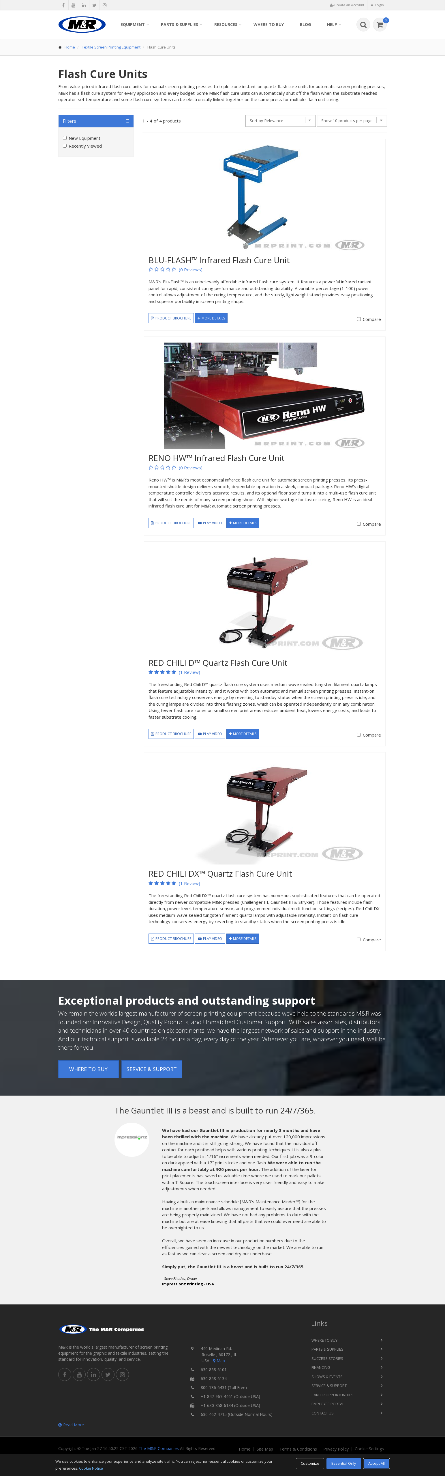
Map (218, 1360)
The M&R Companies (159, 1448)
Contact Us (322, 1413)
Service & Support (152, 1069)
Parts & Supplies (179, 24)
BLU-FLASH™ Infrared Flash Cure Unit (219, 259)
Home (70, 47)
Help (332, 24)
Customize (310, 1463)
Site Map (265, 1449)
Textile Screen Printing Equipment (111, 47)
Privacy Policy (336, 1449)
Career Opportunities (332, 1394)
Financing (320, 1367)
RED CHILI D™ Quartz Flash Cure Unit (218, 662)
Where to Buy (269, 24)
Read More (71, 1424)
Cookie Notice (91, 1468)
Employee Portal (327, 1403)
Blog (305, 24)
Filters (69, 121)
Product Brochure (171, 318)
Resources (225, 24)
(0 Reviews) (190, 269)
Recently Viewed (85, 146)
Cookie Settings (369, 1449)
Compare (372, 319)
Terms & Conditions (298, 1449)
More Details (211, 318)
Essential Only (343, 1463)
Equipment (133, 24)
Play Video (210, 522)
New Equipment (84, 138)
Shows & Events (327, 1376)
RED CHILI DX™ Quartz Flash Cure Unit (220, 873)
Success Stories (327, 1358)
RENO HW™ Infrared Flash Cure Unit (217, 457)
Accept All (376, 1463)
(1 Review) (189, 672)
